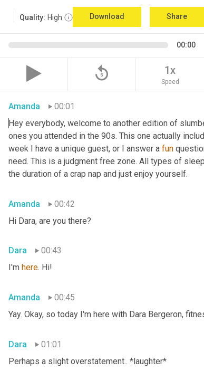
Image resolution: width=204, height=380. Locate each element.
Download (107, 16)
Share (177, 16)
